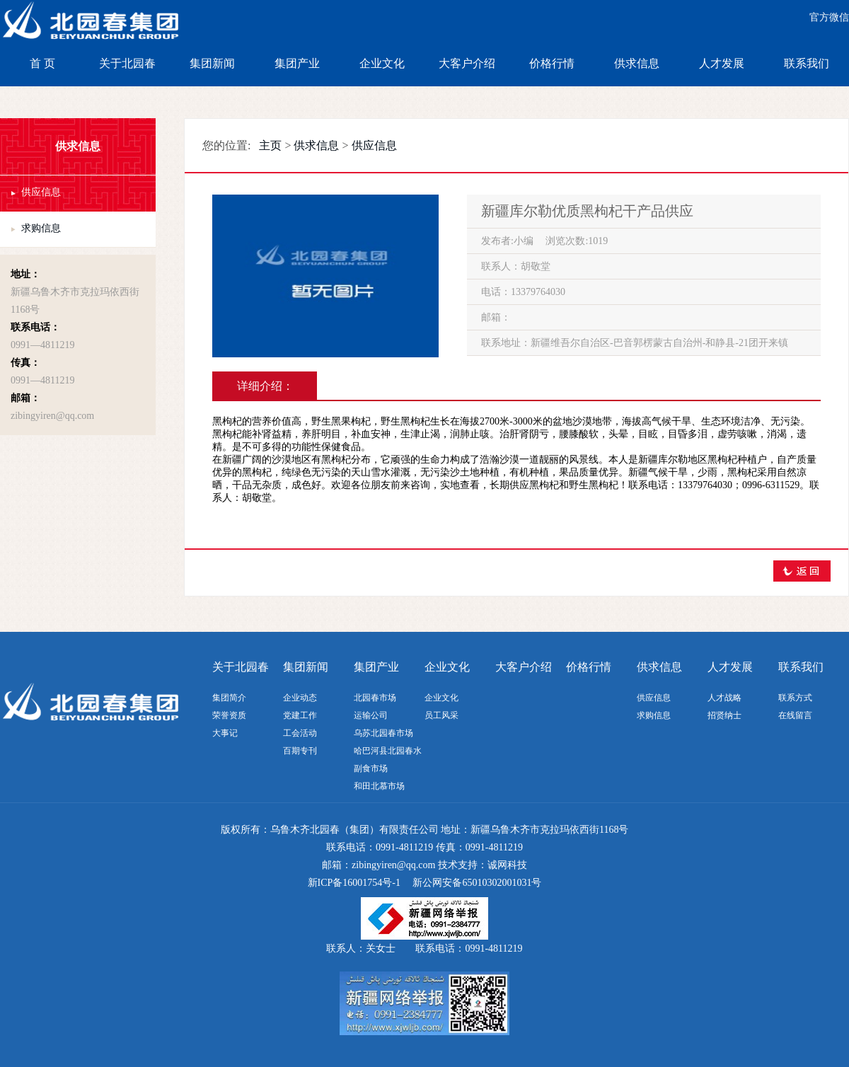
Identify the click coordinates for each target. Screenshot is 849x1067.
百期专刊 (300, 751)
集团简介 (229, 698)
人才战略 (724, 698)
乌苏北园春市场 (383, 733)
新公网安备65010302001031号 (476, 882)
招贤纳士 (724, 715)
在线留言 (795, 715)
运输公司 (371, 715)
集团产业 (297, 63)
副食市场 (371, 768)
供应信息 (41, 192)
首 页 (42, 63)
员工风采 (441, 715)
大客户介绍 (467, 63)
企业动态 (300, 698)
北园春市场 (375, 698)
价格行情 (551, 63)
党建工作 (300, 715)
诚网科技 (507, 865)
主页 (270, 145)
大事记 (225, 733)
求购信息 (41, 228)
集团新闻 (212, 63)
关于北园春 (127, 63)
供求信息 (636, 63)
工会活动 (300, 733)
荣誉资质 (229, 715)
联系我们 (806, 63)
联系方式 (795, 698)
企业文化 (382, 63)
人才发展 (721, 63)
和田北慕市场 (379, 786)
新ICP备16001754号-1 (354, 882)
